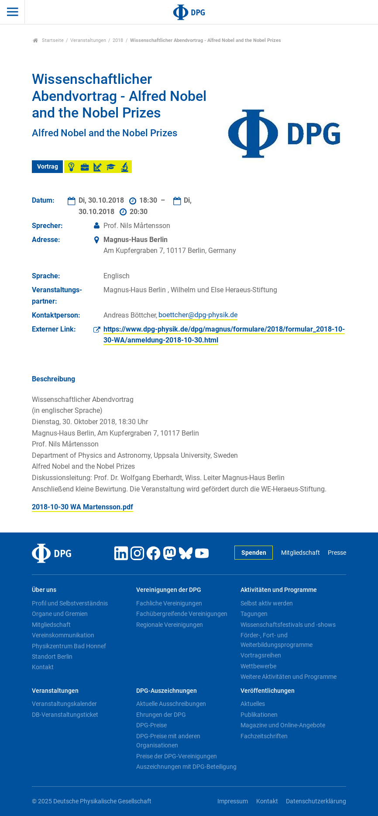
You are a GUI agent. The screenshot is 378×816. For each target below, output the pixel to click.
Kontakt (43, 667)
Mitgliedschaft (300, 553)
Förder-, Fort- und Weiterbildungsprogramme (277, 640)
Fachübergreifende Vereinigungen (181, 613)
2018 (118, 40)
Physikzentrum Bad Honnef (69, 646)
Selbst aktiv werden (267, 603)
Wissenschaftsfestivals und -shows (288, 624)
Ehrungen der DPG (161, 714)
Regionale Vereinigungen (169, 624)
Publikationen (259, 714)
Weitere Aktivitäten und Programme (289, 676)
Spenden (253, 553)
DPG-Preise (151, 725)
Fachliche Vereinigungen (169, 603)
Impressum (232, 801)
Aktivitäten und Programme (279, 590)
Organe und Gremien (60, 613)
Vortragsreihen (261, 655)
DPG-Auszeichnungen (166, 691)
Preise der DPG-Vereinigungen (176, 756)
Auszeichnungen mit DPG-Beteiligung (186, 766)
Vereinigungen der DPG (168, 590)
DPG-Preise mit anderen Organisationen (168, 741)
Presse (337, 553)
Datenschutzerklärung (316, 801)
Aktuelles (253, 703)
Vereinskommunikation (63, 635)
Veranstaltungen (88, 40)
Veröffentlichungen (268, 691)
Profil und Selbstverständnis (70, 603)
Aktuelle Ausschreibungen (171, 703)
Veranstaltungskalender (64, 703)
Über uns (44, 590)
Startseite (48, 40)
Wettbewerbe (258, 666)
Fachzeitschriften (264, 736)
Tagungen (254, 613)
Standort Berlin (52, 656)
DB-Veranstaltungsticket (65, 714)
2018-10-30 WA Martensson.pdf (82, 507)
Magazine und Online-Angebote (283, 725)
